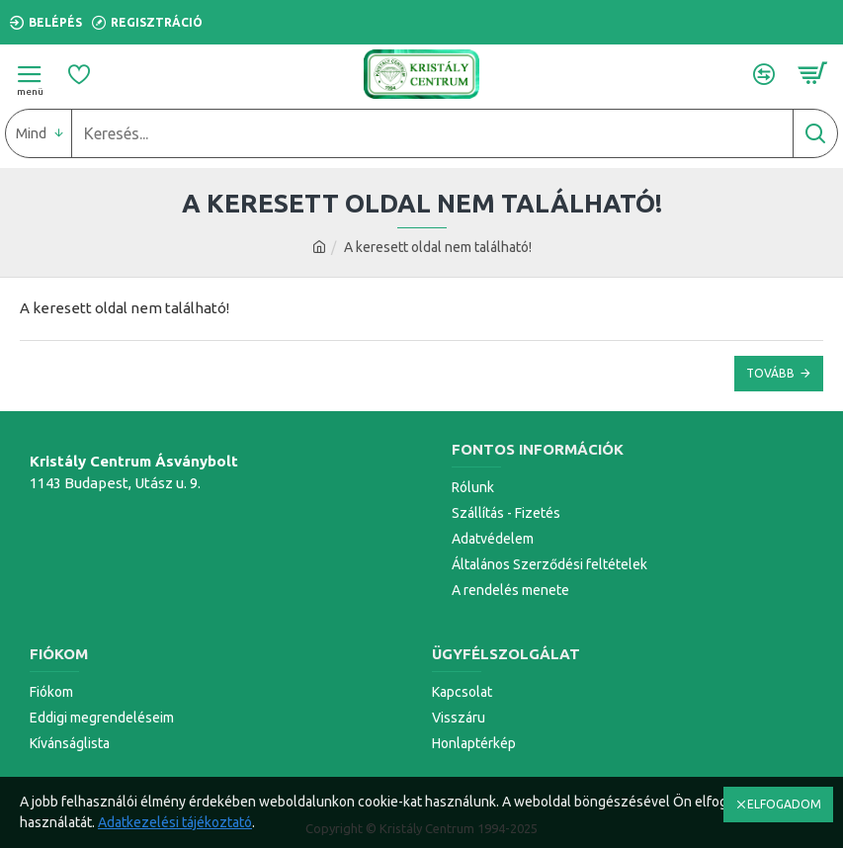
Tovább (770, 373)
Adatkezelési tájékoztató (175, 822)
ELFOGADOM (784, 804)
